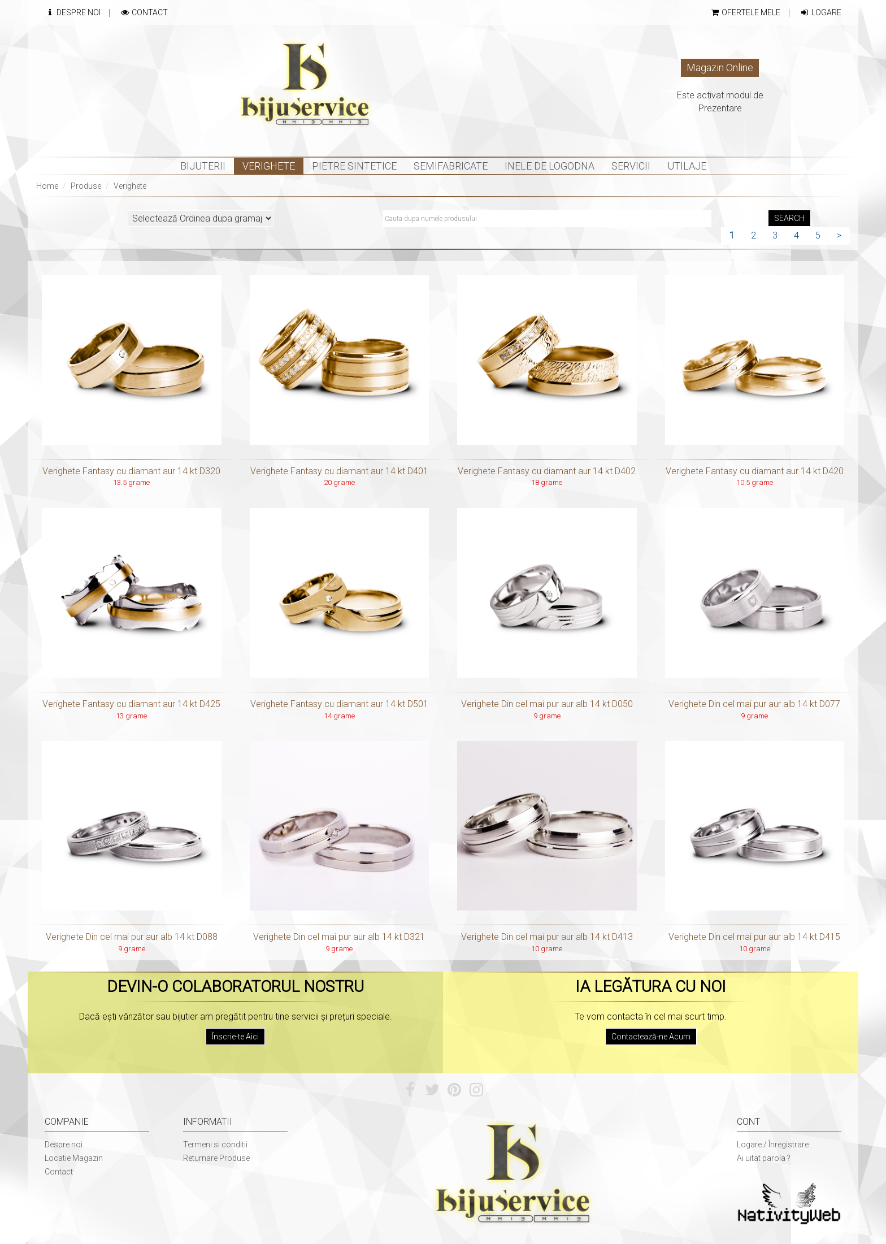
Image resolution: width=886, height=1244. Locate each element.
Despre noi (63, 1144)
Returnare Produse (216, 1158)
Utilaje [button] (686, 166)
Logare (820, 12)
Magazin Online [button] (720, 67)
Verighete (130, 185)
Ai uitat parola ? (764, 1158)
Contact (144, 12)
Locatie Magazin (74, 1158)
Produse (86, 185)
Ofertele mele (745, 12)
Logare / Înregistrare (773, 1144)
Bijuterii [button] (202, 166)
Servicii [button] (630, 166)
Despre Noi (73, 12)
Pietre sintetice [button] (354, 166)
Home (47, 185)
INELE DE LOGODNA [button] (549, 166)
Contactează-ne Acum (650, 1036)
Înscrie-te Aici (235, 1036)
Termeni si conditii (215, 1144)
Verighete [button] (268, 166)
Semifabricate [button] (451, 166)
